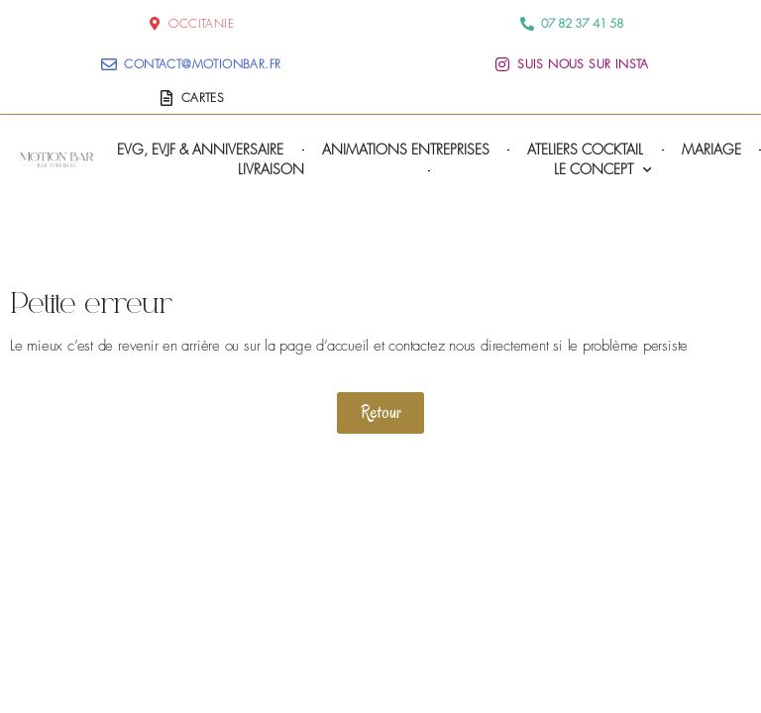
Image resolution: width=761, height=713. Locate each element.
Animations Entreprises (405, 149)
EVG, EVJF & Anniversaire (200, 149)
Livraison (271, 168)
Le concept (603, 169)
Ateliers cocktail (585, 149)
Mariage (711, 149)
